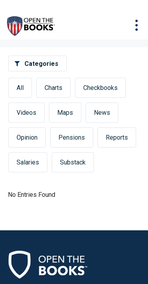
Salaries (28, 162)
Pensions (71, 137)
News (102, 112)
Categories (41, 63)
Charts (53, 88)
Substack (73, 162)
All (20, 88)
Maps (65, 112)
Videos (26, 112)
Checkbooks (100, 88)
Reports (117, 137)
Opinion (27, 137)
